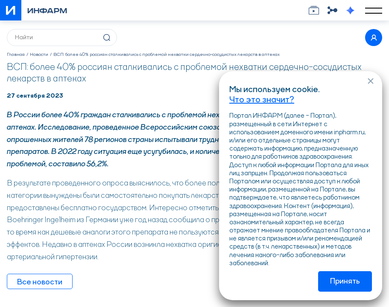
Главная (16, 54)
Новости (39, 54)
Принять (345, 281)
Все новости (39, 282)
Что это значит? (261, 100)
